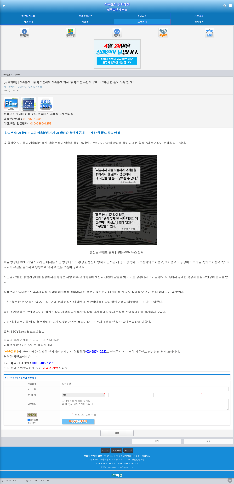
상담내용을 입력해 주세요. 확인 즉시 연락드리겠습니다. (145, 404)
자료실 (85, 21)
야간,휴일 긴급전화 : (27, 123)
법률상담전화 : (22, 119)
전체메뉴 (199, 22)
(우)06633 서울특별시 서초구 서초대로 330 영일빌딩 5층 (117, 459)
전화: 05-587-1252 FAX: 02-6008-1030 (117, 463)
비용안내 (28, 21)
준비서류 (142, 16)
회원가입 (116, 450)
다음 (208, 441)
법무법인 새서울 (117, 10)
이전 (157, 441)
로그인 (105, 450)
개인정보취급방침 (141, 455)
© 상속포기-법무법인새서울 (117, 455)
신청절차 (199, 16)
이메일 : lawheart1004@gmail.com (117, 467)
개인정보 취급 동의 (33, 421)
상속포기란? (85, 16)
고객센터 (142, 21)
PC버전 (128, 450)
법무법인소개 (28, 16)
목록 (117, 433)
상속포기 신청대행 (117, 4)
